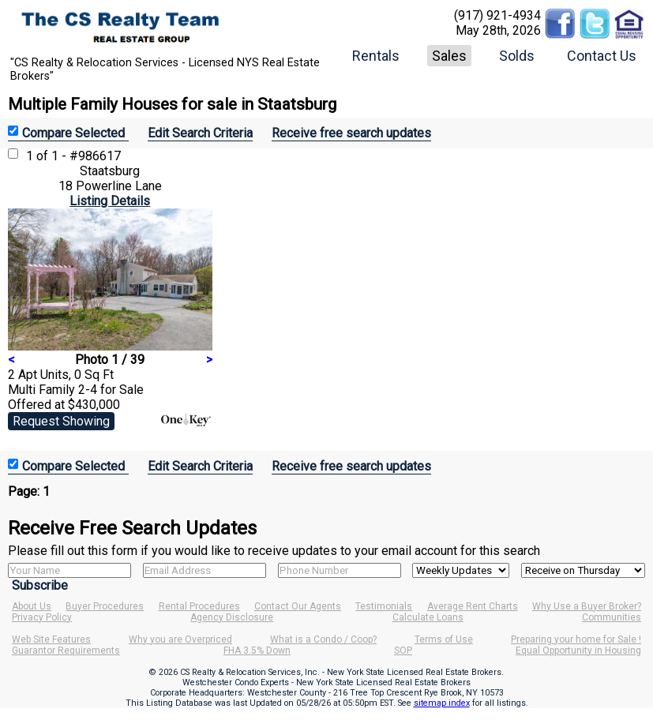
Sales (449, 55)
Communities (611, 617)
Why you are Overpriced (180, 639)
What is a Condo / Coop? (323, 639)
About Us (31, 606)
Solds (517, 55)
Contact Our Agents (297, 606)
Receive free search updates (351, 133)
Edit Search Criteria (200, 133)
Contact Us (601, 55)
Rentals (376, 55)
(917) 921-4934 (497, 15)
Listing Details (109, 200)
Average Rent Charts (472, 606)
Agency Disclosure (231, 617)
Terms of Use (444, 639)
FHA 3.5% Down (257, 650)
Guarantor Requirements (66, 650)
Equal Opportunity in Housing (578, 650)
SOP (403, 650)
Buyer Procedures (105, 606)
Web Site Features (51, 639)
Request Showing (61, 421)
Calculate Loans (427, 617)
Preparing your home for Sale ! (576, 639)
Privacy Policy (42, 617)
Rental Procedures (199, 606)
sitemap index (442, 703)
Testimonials (383, 606)
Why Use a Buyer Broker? (586, 606)
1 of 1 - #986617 (73, 155)
